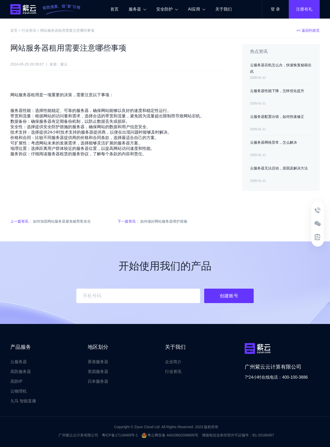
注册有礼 (304, 9)
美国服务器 (98, 371)
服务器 (137, 9)
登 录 (275, 9)
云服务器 (18, 362)
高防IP (16, 381)
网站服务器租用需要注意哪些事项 (67, 30)
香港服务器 (98, 362)
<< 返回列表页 (308, 30)
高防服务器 (20, 371)
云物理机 (18, 391)
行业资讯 (29, 30)
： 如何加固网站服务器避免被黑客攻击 (50, 221)
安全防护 (167, 9)
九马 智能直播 (23, 401)
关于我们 (223, 9)
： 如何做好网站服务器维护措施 (152, 221)
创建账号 (229, 295)
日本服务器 (98, 381)
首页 (114, 9)
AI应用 (196, 9)
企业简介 (173, 362)
